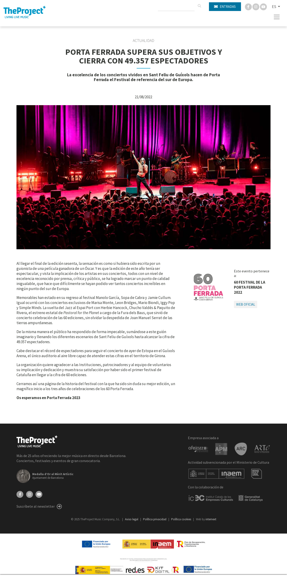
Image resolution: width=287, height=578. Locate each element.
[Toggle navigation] (277, 17)
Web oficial (245, 304)
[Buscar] (199, 6)
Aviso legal (132, 519)
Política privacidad (155, 519)
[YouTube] (38, 494)
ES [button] (274, 6)
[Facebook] (248, 6)
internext (211, 519)
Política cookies (181, 519)
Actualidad (143, 40)
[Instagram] (256, 6)
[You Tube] (263, 6)
